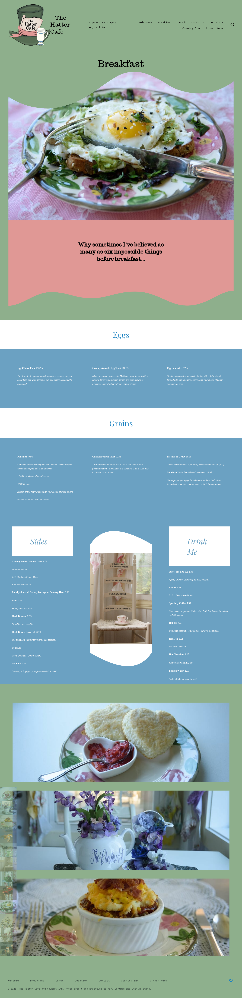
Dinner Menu (214, 28)
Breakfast (165, 22)
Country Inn (191, 28)
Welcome (145, 22)
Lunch (182, 22)
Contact (216, 22)
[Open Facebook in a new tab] (231, 980)
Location (197, 22)
